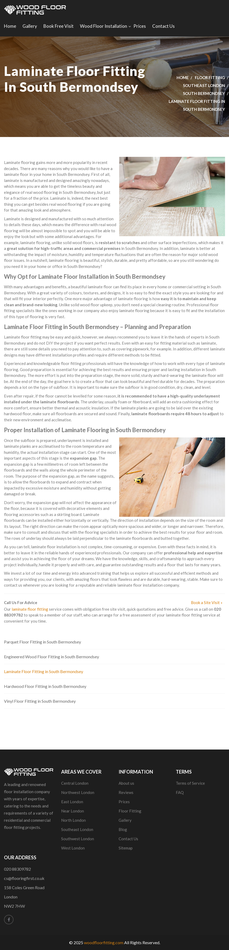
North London (73, 820)
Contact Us (163, 26)
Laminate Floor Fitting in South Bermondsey (43, 671)
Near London (72, 811)
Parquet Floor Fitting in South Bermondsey (42, 641)
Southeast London (204, 85)
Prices (139, 26)
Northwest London (77, 792)
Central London (74, 783)
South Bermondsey (204, 93)
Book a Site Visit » (206, 602)
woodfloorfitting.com (103, 942)
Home (10, 26)
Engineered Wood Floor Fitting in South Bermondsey (51, 656)
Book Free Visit (58, 26)
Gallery (30, 26)
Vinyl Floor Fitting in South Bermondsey (40, 701)
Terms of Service (190, 783)
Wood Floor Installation (103, 26)
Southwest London (77, 838)
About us (126, 783)
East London (72, 801)
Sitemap (126, 848)
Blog (123, 829)
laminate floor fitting (30, 609)
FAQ (180, 792)
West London (73, 848)
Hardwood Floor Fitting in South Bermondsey (45, 686)
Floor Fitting (210, 77)
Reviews (126, 792)
